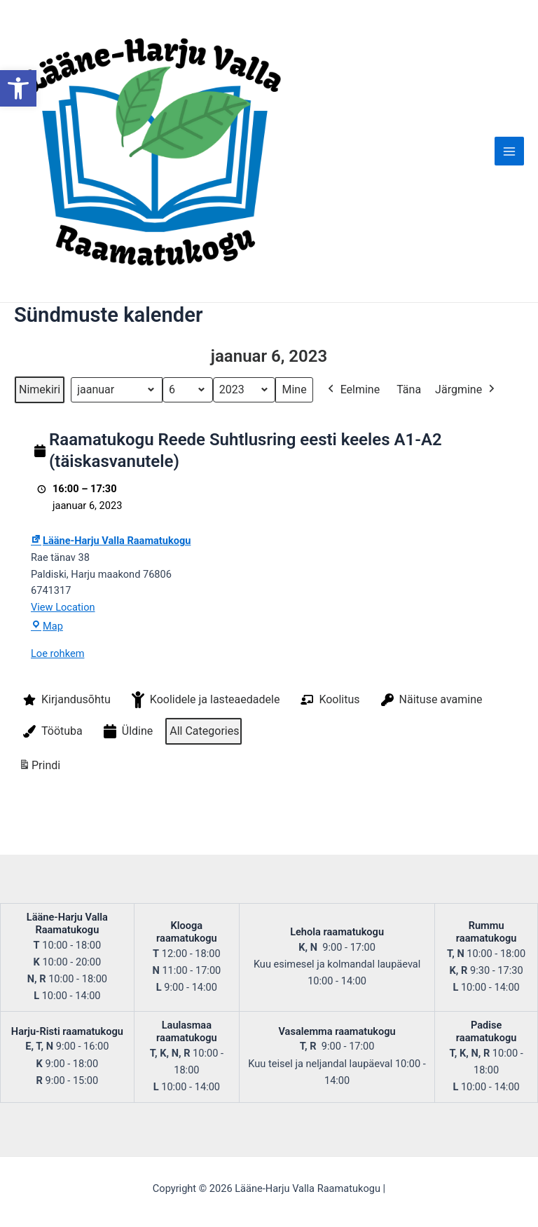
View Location (63, 676)
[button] (18, 88)
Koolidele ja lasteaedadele (204, 768)
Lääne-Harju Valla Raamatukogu (111, 609)
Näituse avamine (430, 768)
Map (47, 695)
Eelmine (352, 458)
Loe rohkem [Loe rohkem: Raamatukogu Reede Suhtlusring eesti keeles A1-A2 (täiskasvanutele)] (57, 722)
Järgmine (466, 458)
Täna (408, 458)
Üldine (127, 800)
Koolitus (328, 768)
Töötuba (51, 800)
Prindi (39, 837)
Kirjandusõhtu (65, 768)
